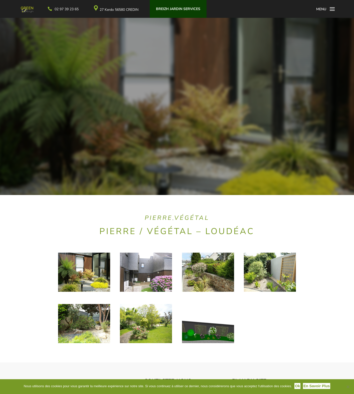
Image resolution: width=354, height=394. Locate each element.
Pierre (158, 218)
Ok (297, 386)
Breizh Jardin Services (186, 9)
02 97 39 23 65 (75, 9)
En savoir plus (316, 386)
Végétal (191, 218)
